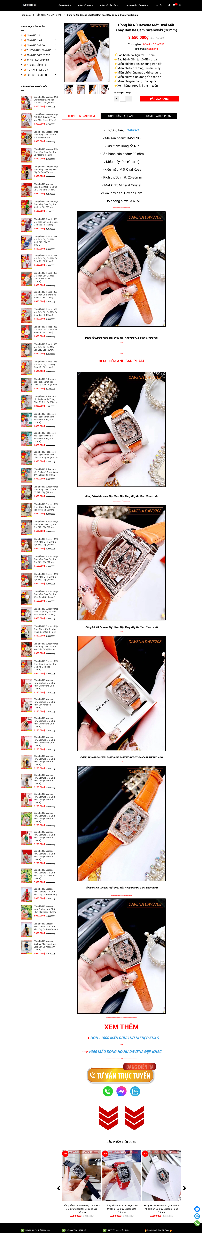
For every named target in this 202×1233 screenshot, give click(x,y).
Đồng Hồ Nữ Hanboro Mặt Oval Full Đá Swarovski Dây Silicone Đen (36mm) (121, 1209)
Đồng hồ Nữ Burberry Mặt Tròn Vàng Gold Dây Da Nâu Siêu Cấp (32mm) (46, 647)
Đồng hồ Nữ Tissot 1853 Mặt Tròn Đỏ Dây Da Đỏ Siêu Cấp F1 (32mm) (45, 295)
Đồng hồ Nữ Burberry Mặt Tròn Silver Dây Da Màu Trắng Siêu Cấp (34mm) (46, 629)
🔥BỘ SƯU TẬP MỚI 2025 (36, 60)
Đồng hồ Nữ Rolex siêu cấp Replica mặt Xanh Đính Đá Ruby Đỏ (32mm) (46, 455)
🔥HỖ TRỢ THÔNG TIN (35, 75)
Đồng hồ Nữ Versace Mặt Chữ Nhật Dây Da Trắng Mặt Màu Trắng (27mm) (46, 117)
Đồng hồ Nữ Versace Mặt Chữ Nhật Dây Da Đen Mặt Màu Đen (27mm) (46, 100)
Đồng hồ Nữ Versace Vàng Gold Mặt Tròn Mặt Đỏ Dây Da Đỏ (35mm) (45, 187)
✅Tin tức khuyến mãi (116, 1230)
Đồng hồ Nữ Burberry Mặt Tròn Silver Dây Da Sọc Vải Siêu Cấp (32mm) (46, 507)
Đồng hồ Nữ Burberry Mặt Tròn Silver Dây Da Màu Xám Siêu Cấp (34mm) (46, 612)
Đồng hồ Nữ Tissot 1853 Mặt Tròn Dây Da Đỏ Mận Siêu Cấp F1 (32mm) (46, 222)
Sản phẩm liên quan (121, 1142)
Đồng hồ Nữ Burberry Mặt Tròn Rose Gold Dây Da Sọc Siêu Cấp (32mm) (46, 524)
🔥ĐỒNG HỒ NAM (33, 40)
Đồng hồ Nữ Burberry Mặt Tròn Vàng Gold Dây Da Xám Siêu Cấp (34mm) (46, 594)
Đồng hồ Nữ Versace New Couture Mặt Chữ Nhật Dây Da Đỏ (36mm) (45, 892)
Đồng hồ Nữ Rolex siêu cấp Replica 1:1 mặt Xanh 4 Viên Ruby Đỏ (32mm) (46, 472)
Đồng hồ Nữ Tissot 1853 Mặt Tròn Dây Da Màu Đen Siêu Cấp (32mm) (45, 347)
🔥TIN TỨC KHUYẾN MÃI (36, 70)
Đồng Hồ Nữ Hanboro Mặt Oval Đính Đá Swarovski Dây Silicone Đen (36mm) (82, 1209)
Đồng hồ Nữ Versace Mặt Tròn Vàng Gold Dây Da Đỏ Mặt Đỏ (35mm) (46, 152)
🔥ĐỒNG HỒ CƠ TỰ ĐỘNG (37, 55)
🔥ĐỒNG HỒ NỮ (32, 35)
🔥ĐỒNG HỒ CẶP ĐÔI (34, 45)
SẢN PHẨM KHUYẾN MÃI (34, 86)
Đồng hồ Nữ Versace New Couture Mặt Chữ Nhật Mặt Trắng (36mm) (45, 909)
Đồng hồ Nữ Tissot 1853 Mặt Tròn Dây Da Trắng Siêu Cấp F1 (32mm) (45, 364)
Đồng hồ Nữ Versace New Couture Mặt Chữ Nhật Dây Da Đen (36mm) (46, 927)
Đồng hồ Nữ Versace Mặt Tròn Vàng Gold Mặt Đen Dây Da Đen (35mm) (46, 169)
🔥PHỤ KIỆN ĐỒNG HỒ (35, 65)
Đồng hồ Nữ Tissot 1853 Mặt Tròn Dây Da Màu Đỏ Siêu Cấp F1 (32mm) (46, 258)
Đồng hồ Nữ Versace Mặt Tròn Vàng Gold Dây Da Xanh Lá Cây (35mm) (46, 204)
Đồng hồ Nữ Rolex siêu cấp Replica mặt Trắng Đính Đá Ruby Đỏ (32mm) (46, 399)
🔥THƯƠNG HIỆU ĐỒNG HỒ (37, 50)
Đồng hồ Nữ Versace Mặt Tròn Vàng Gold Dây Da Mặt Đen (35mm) (46, 135)
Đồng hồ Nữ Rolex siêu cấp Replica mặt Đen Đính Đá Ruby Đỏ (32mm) (46, 382)
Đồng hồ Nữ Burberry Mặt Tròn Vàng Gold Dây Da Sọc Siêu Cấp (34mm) (46, 542)
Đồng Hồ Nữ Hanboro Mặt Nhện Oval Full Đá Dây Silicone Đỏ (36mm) (161, 1209)
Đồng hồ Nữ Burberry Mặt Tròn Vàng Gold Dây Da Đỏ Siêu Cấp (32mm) (46, 489)
